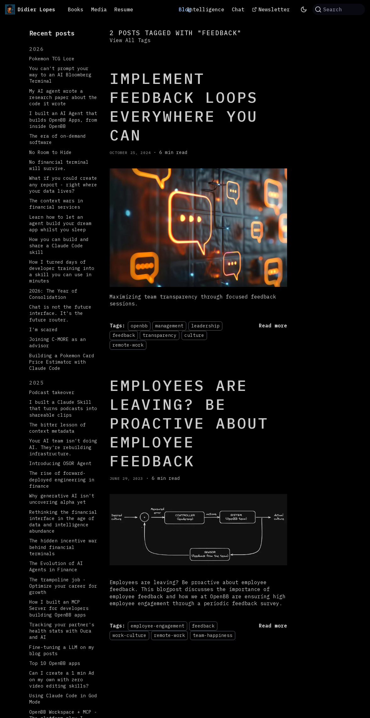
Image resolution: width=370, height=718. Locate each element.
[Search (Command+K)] (339, 9)
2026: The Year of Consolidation (53, 294)
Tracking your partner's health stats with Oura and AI (61, 631)
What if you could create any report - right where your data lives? (63, 184)
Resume (123, 9)
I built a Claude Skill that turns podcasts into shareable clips (63, 408)
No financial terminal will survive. (59, 165)
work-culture (129, 635)
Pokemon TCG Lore (51, 59)
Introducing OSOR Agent (60, 463)
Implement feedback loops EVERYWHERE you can (184, 107)
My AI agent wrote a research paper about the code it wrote (63, 97)
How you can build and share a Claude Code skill (59, 245)
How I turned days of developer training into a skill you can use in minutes (61, 271)
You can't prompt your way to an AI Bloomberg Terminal (60, 74)
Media (99, 9)
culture (194, 335)
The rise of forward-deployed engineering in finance (61, 479)
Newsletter (274, 9)
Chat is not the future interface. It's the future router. (60, 313)
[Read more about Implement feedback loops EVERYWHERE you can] (273, 325)
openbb (139, 326)
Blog (185, 9)
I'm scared (43, 329)
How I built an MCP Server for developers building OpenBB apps (59, 608)
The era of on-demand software (57, 139)
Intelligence (205, 9)
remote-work (128, 345)
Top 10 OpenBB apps (54, 663)
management (169, 326)
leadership (205, 326)
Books (76, 9)
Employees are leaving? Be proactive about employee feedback (189, 422)
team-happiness (212, 635)
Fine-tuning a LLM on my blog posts (61, 650)
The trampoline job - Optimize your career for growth (63, 586)
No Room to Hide (50, 152)
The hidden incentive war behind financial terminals (63, 547)
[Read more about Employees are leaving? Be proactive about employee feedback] (273, 625)
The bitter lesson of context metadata (57, 428)
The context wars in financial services (56, 204)
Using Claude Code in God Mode (63, 699)
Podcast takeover (51, 392)
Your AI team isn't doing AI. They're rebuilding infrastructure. (63, 447)
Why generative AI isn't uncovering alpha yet (61, 499)
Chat (238, 9)
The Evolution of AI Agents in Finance (56, 566)
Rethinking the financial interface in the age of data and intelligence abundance (63, 521)
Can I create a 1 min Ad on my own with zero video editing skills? (61, 679)
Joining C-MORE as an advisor (57, 342)
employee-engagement (157, 626)
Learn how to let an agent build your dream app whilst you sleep (60, 223)
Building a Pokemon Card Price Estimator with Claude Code (61, 362)
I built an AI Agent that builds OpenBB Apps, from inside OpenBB (63, 119)
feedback (123, 335)
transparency (160, 335)
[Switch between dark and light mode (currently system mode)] (304, 9)
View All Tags (130, 40)
